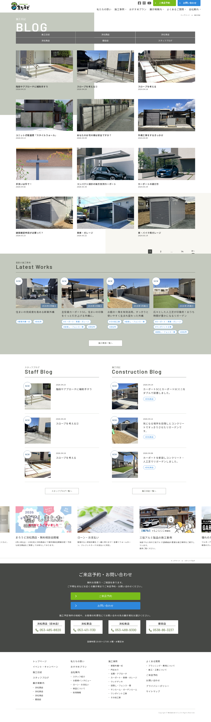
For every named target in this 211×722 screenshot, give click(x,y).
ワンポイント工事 (163, 327)
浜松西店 (105, 34)
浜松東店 (165, 34)
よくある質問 (153, 661)
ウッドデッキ (117, 682)
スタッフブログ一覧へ (62, 491)
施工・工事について (157, 670)
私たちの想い (104, 9)
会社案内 (194, 9)
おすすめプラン (137, 9)
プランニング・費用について (161, 666)
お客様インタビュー (82, 680)
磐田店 (105, 40)
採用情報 (77, 692)
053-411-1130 (87, 630)
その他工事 (115, 322)
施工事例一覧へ (105, 343)
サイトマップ (153, 691)
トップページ (40, 661)
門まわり (115, 670)
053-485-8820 (50, 630)
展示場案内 (156, 9)
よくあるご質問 (175, 9)
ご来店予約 (164, 3)
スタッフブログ (165, 40)
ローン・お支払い (81, 684)
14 (182, 251)
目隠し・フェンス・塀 (74, 327)
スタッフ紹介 (79, 677)
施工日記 (46, 34)
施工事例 (119, 9)
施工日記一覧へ (149, 491)
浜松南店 (46, 40)
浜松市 (39, 322)
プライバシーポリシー (157, 686)
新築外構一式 (24, 322)
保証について (79, 688)
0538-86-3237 (163, 630)
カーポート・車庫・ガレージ (76, 322)
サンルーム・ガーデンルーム (124, 689)
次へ (193, 251)
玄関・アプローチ (119, 674)
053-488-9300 (125, 630)
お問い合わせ (189, 3)
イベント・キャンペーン (45, 666)
